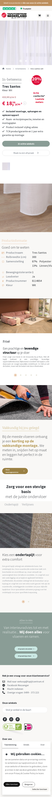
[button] (26, 3)
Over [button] (42, 744)
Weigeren (29, 784)
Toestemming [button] (10, 744)
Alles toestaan (12, 784)
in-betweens (21, 68)
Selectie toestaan (39, 789)
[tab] (20, 61)
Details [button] (26, 744)
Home (6, 68)
